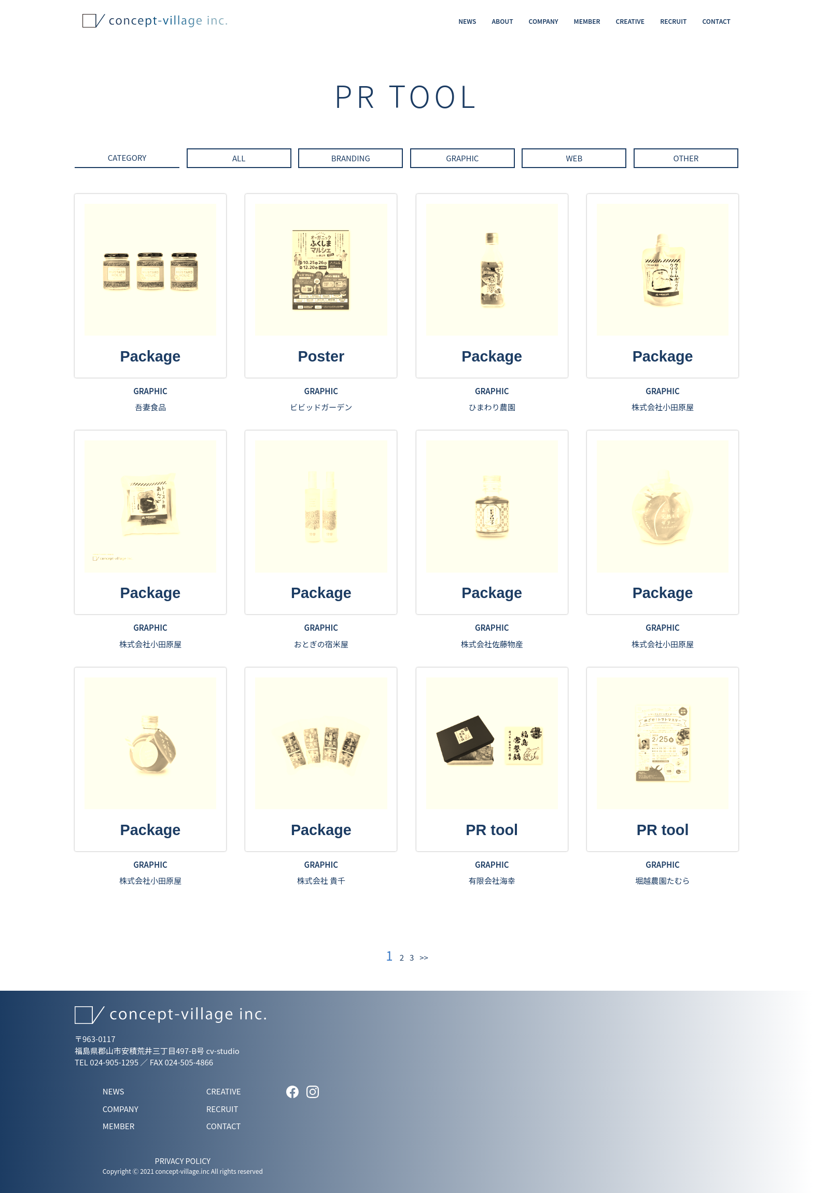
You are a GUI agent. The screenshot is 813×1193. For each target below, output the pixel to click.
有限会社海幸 (492, 880)
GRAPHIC (462, 157)
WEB (574, 157)
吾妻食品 (150, 406)
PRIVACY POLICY (183, 1160)
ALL (238, 157)
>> (423, 957)
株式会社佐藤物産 (492, 644)
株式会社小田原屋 (663, 406)
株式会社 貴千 (321, 880)
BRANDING (350, 157)
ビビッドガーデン (321, 406)
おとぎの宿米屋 (321, 644)
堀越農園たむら (663, 880)
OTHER (685, 157)
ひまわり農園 (492, 406)
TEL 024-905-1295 (106, 1062)
